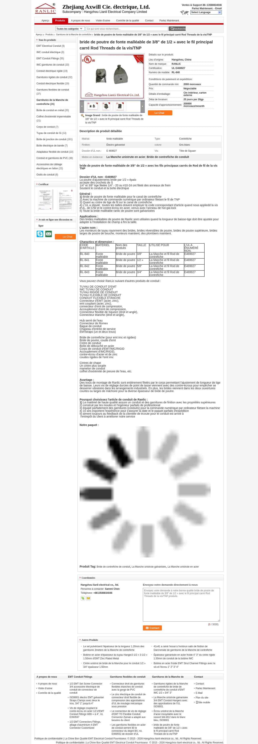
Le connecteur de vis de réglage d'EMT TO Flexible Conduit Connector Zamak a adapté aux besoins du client (129, 716)
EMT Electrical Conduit (48, 46)
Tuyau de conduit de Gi (48, 133)
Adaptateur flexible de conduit (52, 151)
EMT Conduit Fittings (47, 58)
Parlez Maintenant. (202, 8)
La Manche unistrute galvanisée (149, 566)
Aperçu (45, 20)
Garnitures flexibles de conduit (52, 89)
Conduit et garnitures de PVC (52, 158)
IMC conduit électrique (48, 52)
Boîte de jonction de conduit (51, 139)
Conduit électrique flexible (50, 83)
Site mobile (203, 702)
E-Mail (199, 693)
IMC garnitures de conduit (50, 64)
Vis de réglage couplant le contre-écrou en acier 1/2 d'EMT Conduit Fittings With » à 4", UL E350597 (87, 713)
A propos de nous (80, 20)
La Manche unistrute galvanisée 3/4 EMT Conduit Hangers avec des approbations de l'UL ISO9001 (171, 702)
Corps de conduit (45, 126)
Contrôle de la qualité (127, 20)
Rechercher (179, 28)
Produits (60, 20)
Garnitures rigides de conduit (51, 77)
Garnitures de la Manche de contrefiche (73, 34)
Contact (149, 20)
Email (218, 8)
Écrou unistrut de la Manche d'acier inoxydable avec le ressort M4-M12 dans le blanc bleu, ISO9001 (169, 716)
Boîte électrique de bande (50, 145)
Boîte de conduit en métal (50, 110)
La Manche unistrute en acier (183, 566)
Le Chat (162, 113)
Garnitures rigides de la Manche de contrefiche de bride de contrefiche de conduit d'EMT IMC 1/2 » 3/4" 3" (171, 688)
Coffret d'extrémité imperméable (53, 116)
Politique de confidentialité (48, 738)
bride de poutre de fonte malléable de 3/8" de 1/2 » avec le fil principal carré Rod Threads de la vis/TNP (114, 119)
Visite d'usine (103, 20)
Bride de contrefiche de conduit (113, 566)
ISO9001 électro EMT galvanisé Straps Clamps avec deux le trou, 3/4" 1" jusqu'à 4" (87, 700)
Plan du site (202, 697)
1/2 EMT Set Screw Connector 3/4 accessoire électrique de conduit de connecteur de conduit (86, 688)
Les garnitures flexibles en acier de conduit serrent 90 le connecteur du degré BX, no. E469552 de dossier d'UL (129, 729)
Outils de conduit (45, 174)
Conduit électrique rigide (49, 71)
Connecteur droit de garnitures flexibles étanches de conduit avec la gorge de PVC (128, 686)
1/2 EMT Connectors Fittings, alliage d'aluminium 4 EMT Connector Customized (85, 724)
